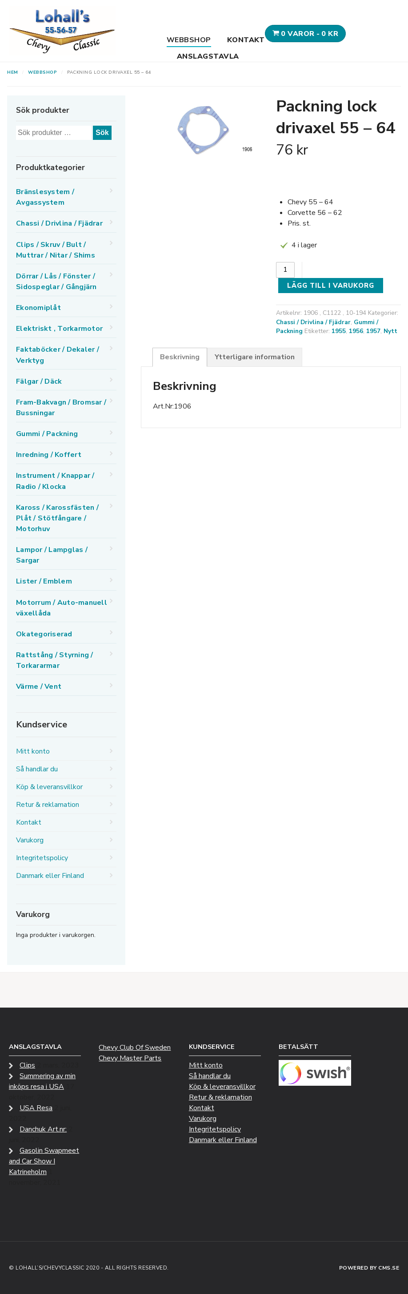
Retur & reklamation (47, 805)
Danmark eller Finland (50, 876)
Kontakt (246, 40)
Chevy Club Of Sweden (135, 1047)
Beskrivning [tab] (180, 357)
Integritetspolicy (42, 858)
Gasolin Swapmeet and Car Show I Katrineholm (44, 1161)
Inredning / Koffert (48, 455)
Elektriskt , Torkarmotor (59, 328)
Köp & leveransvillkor (49, 787)
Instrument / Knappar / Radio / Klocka (55, 481)
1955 (339, 331)
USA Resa (36, 1108)
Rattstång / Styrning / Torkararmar (54, 660)
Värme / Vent (38, 686)
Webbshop (189, 40)
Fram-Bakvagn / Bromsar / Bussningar (61, 407)
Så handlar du (37, 769)
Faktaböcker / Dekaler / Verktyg (57, 355)
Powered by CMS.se (369, 1267)
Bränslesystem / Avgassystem (45, 197)
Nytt (390, 331)
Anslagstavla (208, 56)
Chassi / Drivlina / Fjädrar (313, 322)
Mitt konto (33, 751)
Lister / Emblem (44, 581)
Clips (27, 1065)
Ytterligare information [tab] (255, 357)
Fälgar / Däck (39, 381)
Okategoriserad (44, 634)
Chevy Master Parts (130, 1058)
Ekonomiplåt (38, 308)
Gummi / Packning (47, 434)
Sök (102, 132)
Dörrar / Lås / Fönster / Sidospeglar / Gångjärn (56, 281)
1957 (373, 331)
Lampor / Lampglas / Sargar (52, 555)
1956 (356, 331)
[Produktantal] (285, 270)
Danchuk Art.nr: (43, 1129)
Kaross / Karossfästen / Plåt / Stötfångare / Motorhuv (57, 518)
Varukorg (30, 840)
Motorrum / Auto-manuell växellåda (61, 608)
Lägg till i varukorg (330, 285)
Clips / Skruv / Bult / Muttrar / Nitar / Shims (55, 250)
